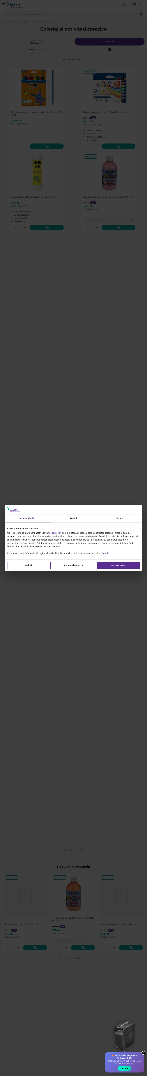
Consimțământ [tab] (27, 518)
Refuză (28, 565)
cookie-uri (55, 533)
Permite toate (118, 565)
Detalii (105, 553)
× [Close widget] (143, 1053)
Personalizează (73, 565)
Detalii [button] (124, 1069)
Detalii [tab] (73, 518)
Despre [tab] (119, 518)
